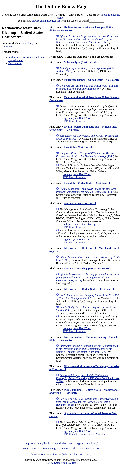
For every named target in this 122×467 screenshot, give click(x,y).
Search (35, 448)
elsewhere (7, 46)
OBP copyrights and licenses (60, 462)
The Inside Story (83, 454)
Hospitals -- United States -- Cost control (87, 183)
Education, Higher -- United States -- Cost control (92, 79)
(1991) (87, 401)
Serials (95, 448)
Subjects (84, 448)
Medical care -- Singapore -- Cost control (87, 268)
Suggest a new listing (86, 443)
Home (26, 448)
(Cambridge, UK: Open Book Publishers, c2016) (88, 378)
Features (53, 454)
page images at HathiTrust (77, 118)
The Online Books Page (61, 6)
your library (27, 43)
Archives (66, 454)
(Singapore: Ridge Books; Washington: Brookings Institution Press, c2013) (87, 277)
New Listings (49, 448)
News (43, 454)
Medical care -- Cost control (80, 203)
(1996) (87, 39)
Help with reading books (37, 443)
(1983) (86, 155)
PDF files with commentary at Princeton (84, 434)
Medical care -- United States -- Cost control (89, 289)
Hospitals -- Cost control (78, 147)
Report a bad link (63, 443)
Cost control (15, 63)
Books (33, 454)
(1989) (88, 296)
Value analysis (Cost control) (80, 62)
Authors (64, 448)
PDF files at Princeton (74, 121)
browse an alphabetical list (46, 20)
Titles (74, 448)
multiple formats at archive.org (79, 224)
